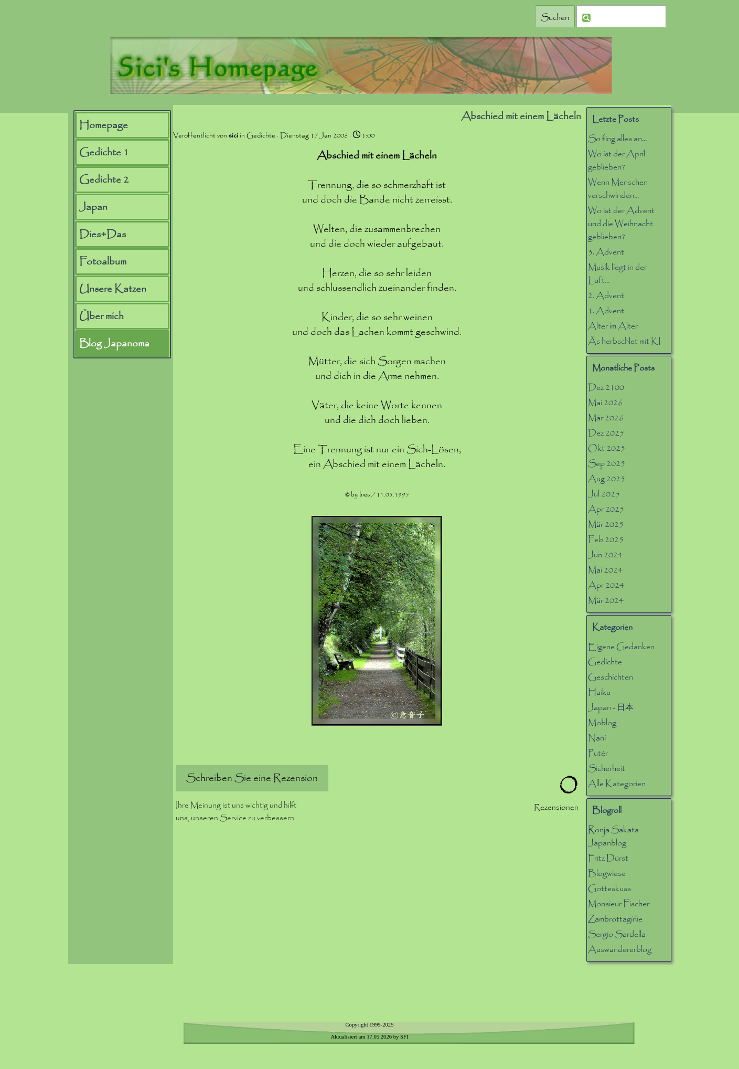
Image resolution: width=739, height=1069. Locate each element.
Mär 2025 (606, 524)
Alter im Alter (613, 326)
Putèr (598, 753)
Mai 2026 (605, 402)
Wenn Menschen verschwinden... (618, 189)
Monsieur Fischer (618, 904)
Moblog (602, 722)
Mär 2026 (606, 418)
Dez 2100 (606, 387)
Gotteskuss (609, 888)
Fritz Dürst (608, 858)
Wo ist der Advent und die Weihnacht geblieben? (621, 224)
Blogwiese (607, 873)
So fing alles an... (617, 138)
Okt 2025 (606, 448)
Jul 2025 (604, 494)
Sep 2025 (606, 463)
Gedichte (605, 662)
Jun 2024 (605, 555)
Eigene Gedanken (621, 646)
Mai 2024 (605, 570)
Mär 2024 (606, 600)
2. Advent (606, 295)
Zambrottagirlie (615, 919)
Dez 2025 (606, 433)
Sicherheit (606, 768)
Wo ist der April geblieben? (616, 160)
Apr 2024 (606, 585)
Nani (597, 738)
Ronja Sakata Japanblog (613, 836)
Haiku (599, 692)
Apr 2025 (606, 509)
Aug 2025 (606, 478)
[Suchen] (621, 17)
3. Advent (606, 252)
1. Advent (606, 310)
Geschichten (610, 677)
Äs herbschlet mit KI (624, 341)
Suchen (555, 17)
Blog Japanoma (114, 344)
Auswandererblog (619, 949)
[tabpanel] (369, 1036)
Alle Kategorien (617, 783)
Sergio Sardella (617, 934)
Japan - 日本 (611, 707)
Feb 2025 (606, 539)
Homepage (103, 125)
